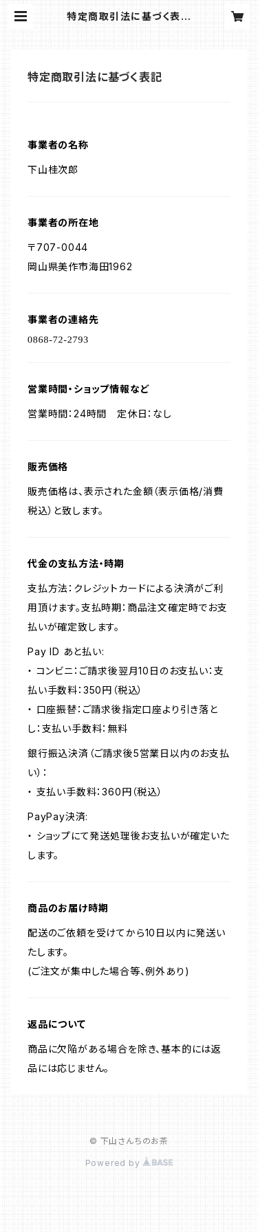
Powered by (129, 1163)
